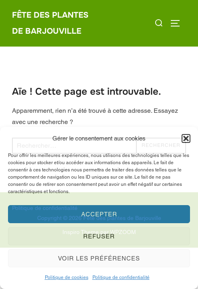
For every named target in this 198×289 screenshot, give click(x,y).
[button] (186, 138)
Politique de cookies (66, 277)
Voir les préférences (99, 258)
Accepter (99, 214)
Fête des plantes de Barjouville (50, 23)
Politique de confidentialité (121, 277)
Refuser (99, 236)
